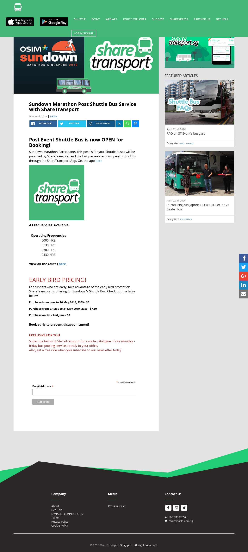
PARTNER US (202, 19)
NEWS (53, 116)
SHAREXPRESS (179, 19)
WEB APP (111, 19)
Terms (55, 518)
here (99, 161)
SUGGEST (158, 19)
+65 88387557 (175, 517)
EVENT (95, 19)
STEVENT (190, 143)
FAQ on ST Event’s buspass (186, 133)
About (55, 506)
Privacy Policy (59, 521)
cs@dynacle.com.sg (179, 521)
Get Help (56, 510)
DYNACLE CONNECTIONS (67, 514)
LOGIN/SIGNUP (84, 33)
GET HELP (222, 19)
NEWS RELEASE (185, 219)
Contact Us (173, 494)
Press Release (116, 506)
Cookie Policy (59, 525)
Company (58, 494)
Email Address (42, 386)
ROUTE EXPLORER (134, 19)
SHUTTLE (80, 19)
